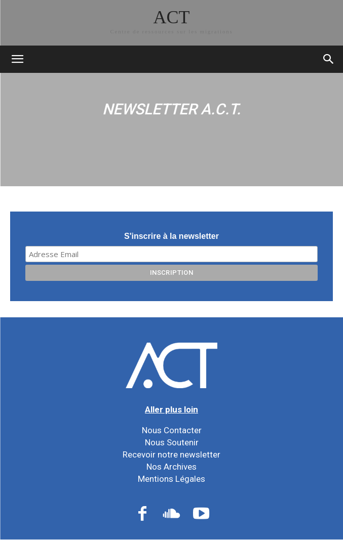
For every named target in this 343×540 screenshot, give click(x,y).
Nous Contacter (172, 430)
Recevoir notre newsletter (171, 454)
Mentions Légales (171, 479)
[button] (329, 59)
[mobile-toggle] (17, 59)
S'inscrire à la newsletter (171, 236)
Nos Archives (171, 467)
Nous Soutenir (172, 442)
